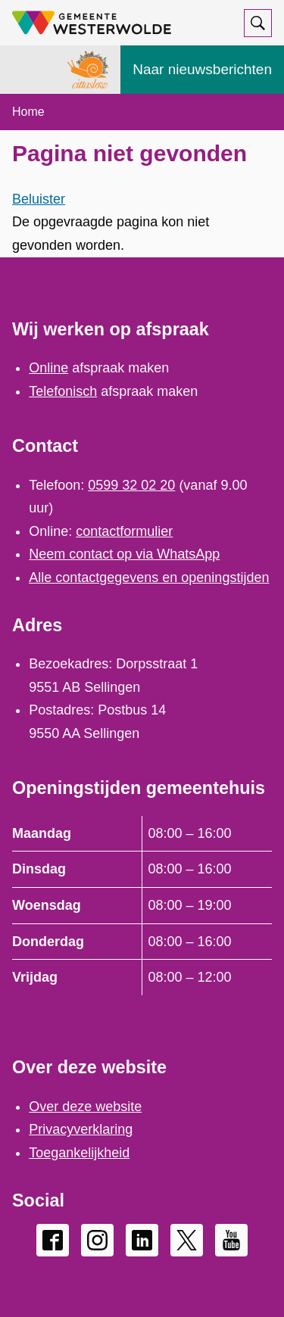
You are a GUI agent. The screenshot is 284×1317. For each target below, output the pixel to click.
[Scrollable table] (142, 905)
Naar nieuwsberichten (202, 69)
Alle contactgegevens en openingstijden (149, 577)
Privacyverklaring (81, 1129)
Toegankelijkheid (79, 1152)
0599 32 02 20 (131, 485)
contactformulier (124, 531)
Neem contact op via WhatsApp (124, 554)
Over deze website (85, 1106)
